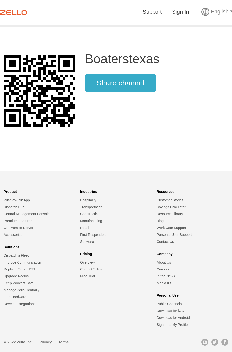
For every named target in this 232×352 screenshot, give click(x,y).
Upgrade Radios (16, 276)
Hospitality (88, 200)
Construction (90, 214)
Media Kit (164, 283)
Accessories (13, 235)
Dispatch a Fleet (16, 255)
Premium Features (18, 221)
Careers (163, 269)
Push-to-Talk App (17, 200)
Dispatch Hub (14, 207)
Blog (160, 221)
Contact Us (165, 242)
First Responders (93, 235)
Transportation (91, 207)
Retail (84, 228)
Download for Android (173, 318)
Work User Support (171, 228)
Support (152, 12)
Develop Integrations (19, 304)
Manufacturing (91, 221)
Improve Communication (22, 262)
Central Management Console (27, 214)
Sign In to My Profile (172, 325)
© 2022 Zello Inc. (18, 342)
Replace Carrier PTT (19, 269)
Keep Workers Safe (19, 283)
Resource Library (170, 214)
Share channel (120, 83)
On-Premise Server (18, 228)
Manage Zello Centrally (21, 290)
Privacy (45, 342)
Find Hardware (15, 297)
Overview (87, 262)
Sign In (180, 12)
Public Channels (169, 304)
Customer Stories (170, 200)
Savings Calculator (171, 207)
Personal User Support (174, 235)
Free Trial (87, 276)
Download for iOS (170, 311)
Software (87, 242)
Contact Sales (91, 269)
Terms (63, 342)
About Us (164, 262)
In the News (166, 276)
